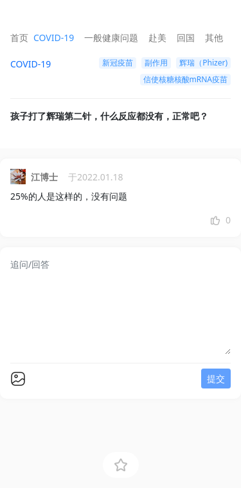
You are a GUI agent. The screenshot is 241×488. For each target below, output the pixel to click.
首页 (19, 37)
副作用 (156, 62)
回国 (186, 37)
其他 (214, 37)
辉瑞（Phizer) (203, 62)
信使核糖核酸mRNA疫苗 (185, 79)
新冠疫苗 (117, 62)
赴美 (157, 37)
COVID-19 (53, 37)
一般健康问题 (111, 37)
